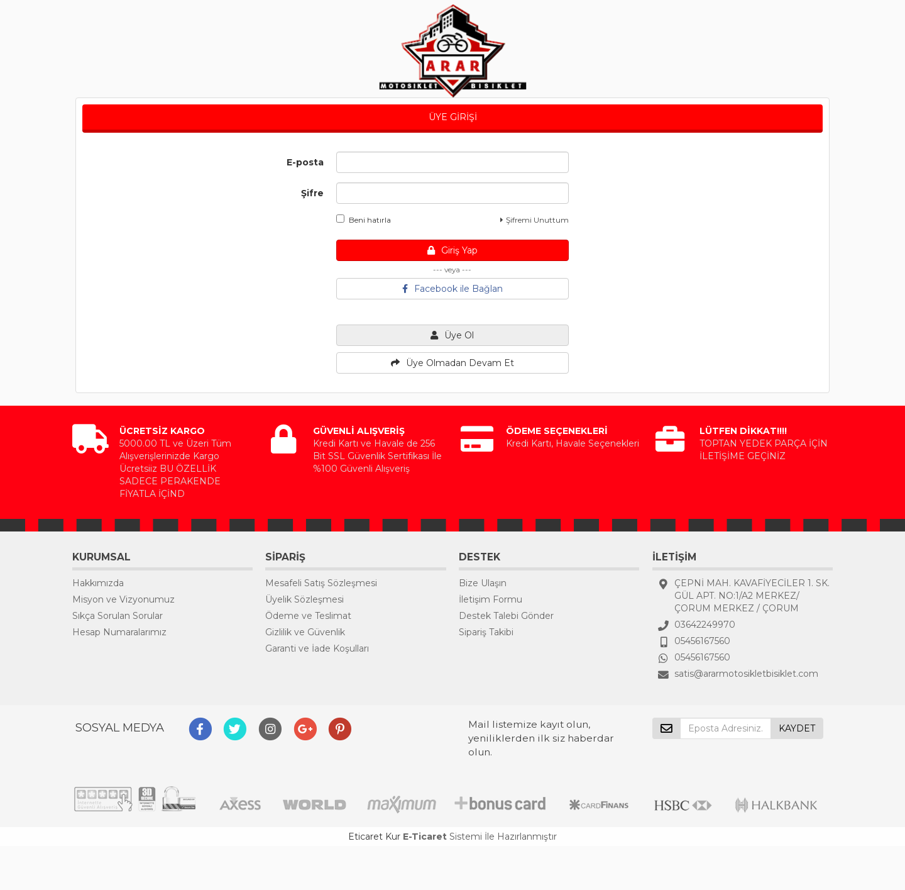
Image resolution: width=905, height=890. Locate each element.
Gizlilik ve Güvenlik (305, 632)
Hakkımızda (98, 583)
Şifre (312, 193)
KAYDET (797, 728)
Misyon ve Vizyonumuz (123, 599)
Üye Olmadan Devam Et (452, 363)
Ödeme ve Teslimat (308, 615)
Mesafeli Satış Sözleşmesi (321, 583)
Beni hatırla (363, 219)
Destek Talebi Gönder (506, 615)
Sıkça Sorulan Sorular (117, 615)
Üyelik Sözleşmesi (304, 599)
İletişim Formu (490, 599)
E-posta (305, 162)
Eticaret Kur (374, 836)
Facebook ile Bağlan (452, 288)
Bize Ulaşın (483, 583)
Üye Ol (452, 335)
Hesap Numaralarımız (119, 632)
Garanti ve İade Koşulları (317, 648)
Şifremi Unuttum (534, 220)
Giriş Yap (452, 250)
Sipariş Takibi (486, 632)
